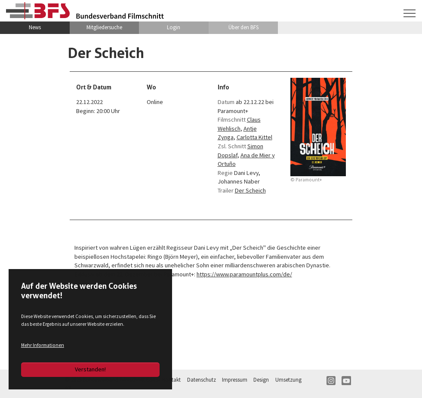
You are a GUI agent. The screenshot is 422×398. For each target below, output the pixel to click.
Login (173, 27)
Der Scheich (250, 190)
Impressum (234, 379)
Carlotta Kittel (254, 137)
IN (331, 381)
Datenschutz (201, 379)
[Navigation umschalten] (410, 13)
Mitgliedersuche (104, 27)
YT (346, 381)
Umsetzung (288, 379)
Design (261, 379)
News (35, 27)
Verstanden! (90, 369)
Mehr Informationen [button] (42, 345)
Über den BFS (243, 27)
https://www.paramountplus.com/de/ (244, 274)
